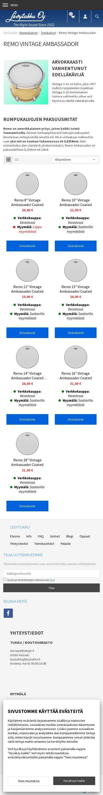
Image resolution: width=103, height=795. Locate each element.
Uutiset (55, 536)
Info (29, 536)
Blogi (69, 536)
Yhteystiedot (19, 544)
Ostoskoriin (27, 246)
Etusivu (15, 536)
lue (52, 580)
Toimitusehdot (44, 544)
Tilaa (51, 588)
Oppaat (85, 536)
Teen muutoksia (28, 781)
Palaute (66, 544)
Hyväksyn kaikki (74, 781)
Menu (10, 5)
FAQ (41, 536)
